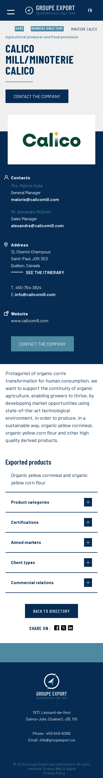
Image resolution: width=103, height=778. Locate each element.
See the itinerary (45, 272)
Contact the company (37, 96)
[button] (10, 10)
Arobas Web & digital (59, 768)
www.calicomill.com (29, 320)
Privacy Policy (54, 773)
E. (33, 294)
